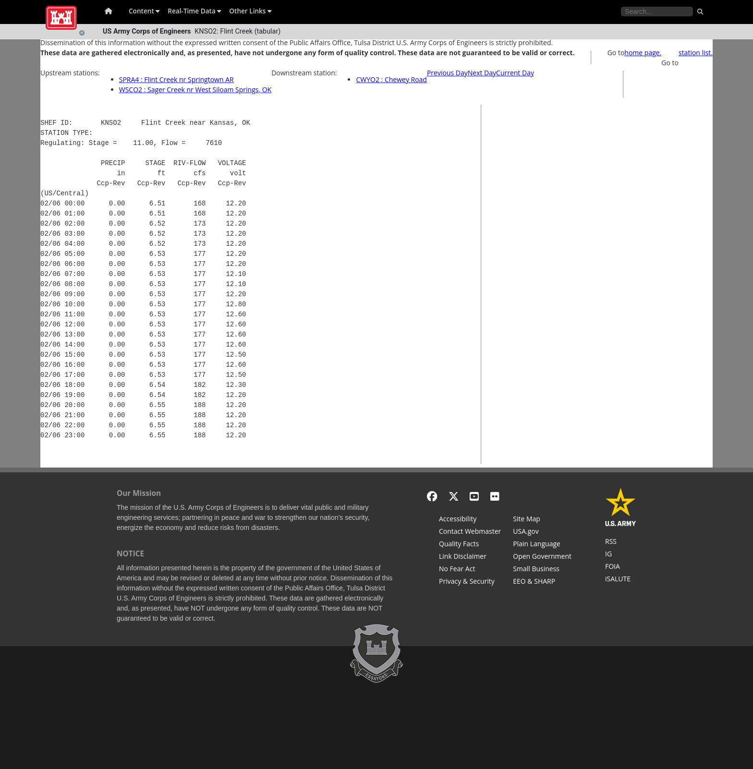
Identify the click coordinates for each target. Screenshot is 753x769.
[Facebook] (432, 496)
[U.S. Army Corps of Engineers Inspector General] (620, 555)
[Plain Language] (542, 545)
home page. (642, 52)
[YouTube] (474, 496)
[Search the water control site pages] (657, 11)
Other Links (250, 10)
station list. (696, 52)
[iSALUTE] (620, 580)
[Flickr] (494, 496)
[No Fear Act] (470, 570)
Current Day (515, 72)
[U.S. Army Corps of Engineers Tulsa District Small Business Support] (542, 570)
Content (144, 10)
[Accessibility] (470, 520)
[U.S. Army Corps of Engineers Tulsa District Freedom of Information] (620, 567)
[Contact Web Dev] (470, 532)
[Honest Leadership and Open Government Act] (542, 557)
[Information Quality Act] (470, 545)
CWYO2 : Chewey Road (391, 79)
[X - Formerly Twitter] (454, 496)
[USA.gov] (542, 532)
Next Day (482, 72)
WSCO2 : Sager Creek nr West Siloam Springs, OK (195, 89)
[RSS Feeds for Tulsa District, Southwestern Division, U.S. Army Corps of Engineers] (620, 542)
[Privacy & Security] (470, 582)
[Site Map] (542, 520)
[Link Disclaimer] (470, 557)
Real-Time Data (194, 10)
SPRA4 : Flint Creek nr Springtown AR (176, 79)
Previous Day (447, 72)
